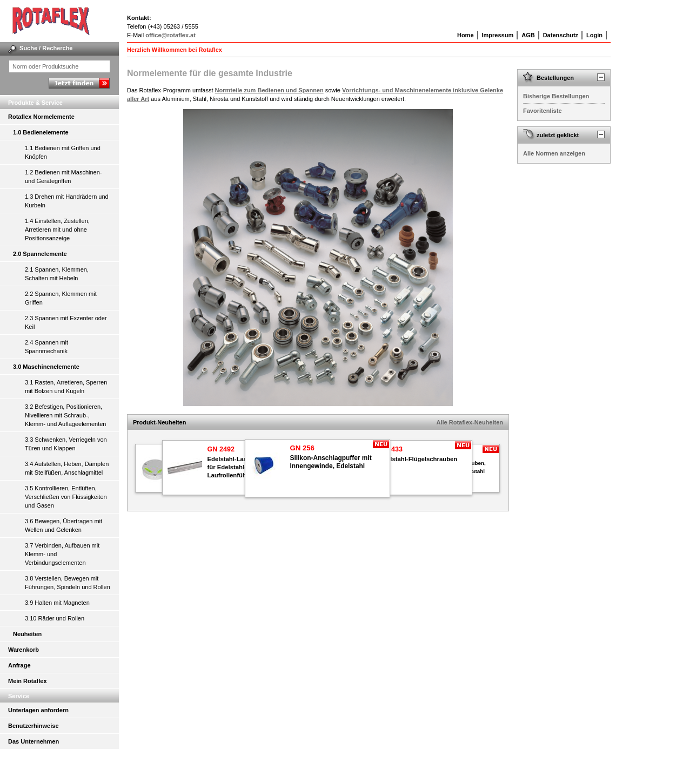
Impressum (498, 35)
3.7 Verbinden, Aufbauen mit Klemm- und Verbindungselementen (62, 554)
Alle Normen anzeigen (554, 153)
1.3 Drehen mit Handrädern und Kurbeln (67, 200)
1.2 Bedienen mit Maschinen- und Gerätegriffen (63, 176)
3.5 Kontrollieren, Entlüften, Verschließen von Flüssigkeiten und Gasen (66, 497)
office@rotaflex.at (170, 35)
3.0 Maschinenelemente (46, 366)
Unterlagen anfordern (38, 710)
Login (594, 35)
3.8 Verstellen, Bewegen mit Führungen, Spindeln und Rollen (67, 582)
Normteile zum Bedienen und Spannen (269, 90)
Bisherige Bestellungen (556, 96)
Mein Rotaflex (27, 681)
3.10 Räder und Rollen (54, 618)
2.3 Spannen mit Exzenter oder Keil (66, 322)
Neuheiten (27, 634)
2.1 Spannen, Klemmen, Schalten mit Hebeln (57, 273)
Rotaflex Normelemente (41, 116)
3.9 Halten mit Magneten (57, 602)
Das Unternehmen (33, 741)
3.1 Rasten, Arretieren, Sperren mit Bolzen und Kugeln (66, 386)
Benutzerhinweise (33, 726)
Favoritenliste (542, 110)
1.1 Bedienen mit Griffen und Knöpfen (63, 152)
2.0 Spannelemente (40, 254)
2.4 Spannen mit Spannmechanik (46, 346)
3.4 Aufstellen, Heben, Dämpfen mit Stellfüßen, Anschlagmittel (67, 468)
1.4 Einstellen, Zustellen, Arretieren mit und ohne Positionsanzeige (57, 229)
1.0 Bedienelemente (41, 132)
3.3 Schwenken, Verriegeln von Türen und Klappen (66, 443)
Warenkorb (23, 649)
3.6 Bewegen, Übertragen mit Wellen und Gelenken (63, 525)
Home (465, 35)
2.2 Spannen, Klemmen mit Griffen (61, 298)
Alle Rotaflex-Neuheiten (470, 422)
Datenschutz (560, 35)
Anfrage (19, 665)
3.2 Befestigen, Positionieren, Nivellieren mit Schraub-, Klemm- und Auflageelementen (65, 415)
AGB (527, 35)
